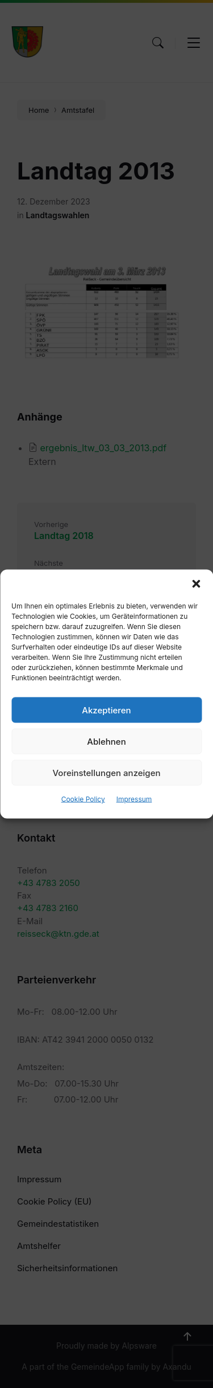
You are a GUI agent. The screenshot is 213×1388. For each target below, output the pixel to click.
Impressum (134, 799)
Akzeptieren (106, 709)
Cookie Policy (83, 799)
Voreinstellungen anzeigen (107, 772)
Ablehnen (106, 741)
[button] (196, 584)
